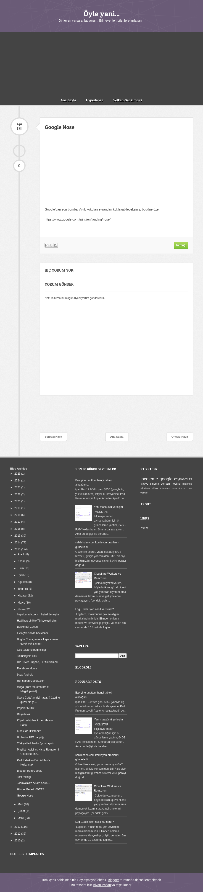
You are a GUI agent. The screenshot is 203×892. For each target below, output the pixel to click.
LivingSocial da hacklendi (32, 633)
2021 (17, 501)
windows (145, 488)
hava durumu (179, 488)
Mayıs (22, 602)
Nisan (21, 609)
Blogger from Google (29, 770)
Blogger (113, 880)
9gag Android (25, 674)
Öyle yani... (102, 13)
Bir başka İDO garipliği (30, 737)
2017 (17, 521)
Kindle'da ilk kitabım (29, 731)
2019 (17, 508)
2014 (17, 542)
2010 (17, 840)
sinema (154, 483)
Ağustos (23, 582)
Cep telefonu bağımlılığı (31, 649)
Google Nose (25, 795)
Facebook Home (27, 668)
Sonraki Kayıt (53, 436)
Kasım (22, 561)
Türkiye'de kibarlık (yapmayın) (35, 743)
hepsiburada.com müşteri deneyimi (38, 614)
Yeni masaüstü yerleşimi (109, 507)
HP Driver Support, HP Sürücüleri (37, 662)
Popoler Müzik (25, 708)
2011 (17, 833)
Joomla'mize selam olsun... (33, 783)
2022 (17, 494)
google (166, 478)
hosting (176, 483)
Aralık (21, 554)
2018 (17, 515)
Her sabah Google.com (31, 680)
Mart (21, 804)
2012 (17, 826)
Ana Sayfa (68, 100)
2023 (17, 487)
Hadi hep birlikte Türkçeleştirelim (36, 620)
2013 (17, 549)
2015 (17, 535)
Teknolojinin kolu (27, 656)
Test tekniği (24, 777)
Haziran (23, 595)
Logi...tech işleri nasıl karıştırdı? (94, 609)
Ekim (21, 568)
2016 (17, 528)
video (155, 488)
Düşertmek (23, 714)
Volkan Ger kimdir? (127, 100)
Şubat (22, 811)
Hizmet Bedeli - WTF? (30, 789)
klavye (144, 483)
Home (144, 527)
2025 (17, 473)
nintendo (187, 483)
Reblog (181, 245)
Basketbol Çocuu (27, 626)
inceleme (149, 478)
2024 (17, 480)
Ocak (21, 818)
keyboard (180, 479)
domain (165, 483)
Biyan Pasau (102, 885)
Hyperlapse (94, 100)
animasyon (165, 488)
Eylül (21, 575)
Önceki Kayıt (179, 436)
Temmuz (23, 588)
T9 (190, 479)
